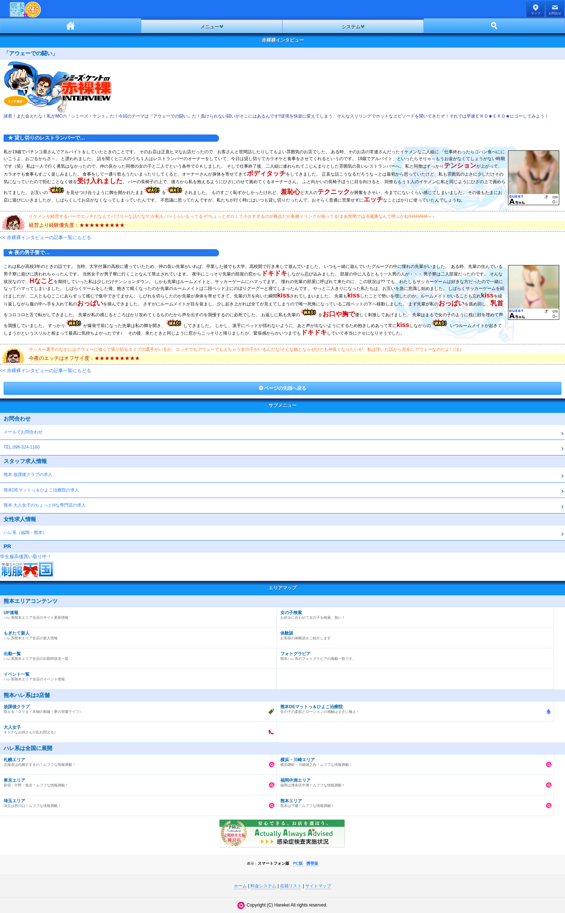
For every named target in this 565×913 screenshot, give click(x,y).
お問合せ (554, 13)
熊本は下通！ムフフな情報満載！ (413, 801)
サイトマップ (318, 885)
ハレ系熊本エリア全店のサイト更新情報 (136, 613)
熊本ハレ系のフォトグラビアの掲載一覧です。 (413, 654)
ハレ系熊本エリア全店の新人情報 (136, 634)
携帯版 (312, 863)
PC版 (297, 863)
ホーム (70, 25)
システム (351, 27)
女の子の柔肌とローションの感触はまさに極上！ (413, 707)
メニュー (209, 27)
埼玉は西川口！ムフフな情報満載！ (136, 801)
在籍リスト (291, 885)
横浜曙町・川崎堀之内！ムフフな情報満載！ (413, 760)
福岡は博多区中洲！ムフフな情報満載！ (413, 781)
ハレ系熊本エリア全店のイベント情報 (136, 675)
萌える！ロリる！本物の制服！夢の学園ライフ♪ (136, 707)
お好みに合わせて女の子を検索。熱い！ (413, 613)
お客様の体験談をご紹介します (413, 634)
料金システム (263, 885)
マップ (535, 13)
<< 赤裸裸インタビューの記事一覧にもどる (45, 237)
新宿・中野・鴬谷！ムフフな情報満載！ (136, 781)
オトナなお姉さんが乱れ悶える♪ (136, 728)
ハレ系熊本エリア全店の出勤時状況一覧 (136, 654)
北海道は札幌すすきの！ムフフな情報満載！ (136, 760)
